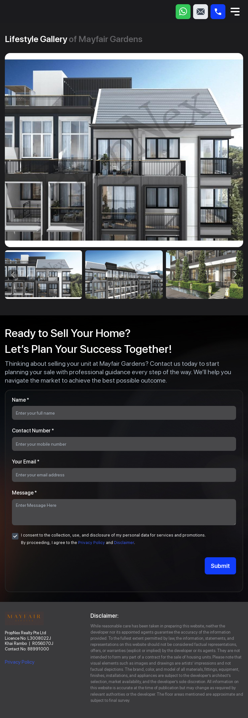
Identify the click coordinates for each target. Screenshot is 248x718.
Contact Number (33, 431)
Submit (220, 565)
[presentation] (13, 274)
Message (24, 493)
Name (20, 400)
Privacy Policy (91, 542)
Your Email (25, 462)
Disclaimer (124, 542)
